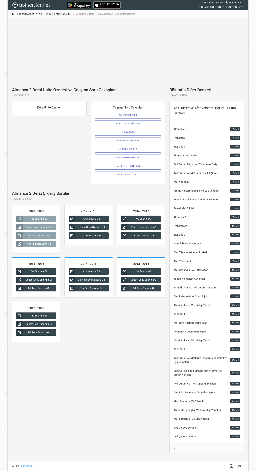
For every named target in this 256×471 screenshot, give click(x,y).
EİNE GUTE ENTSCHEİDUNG (128, 166)
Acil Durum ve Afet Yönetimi (55, 13)
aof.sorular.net (23, 13)
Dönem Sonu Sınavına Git (34, 227)
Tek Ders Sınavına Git (33, 288)
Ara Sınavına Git (31, 219)
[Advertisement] (128, 49)
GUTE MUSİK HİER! (128, 115)
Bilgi (235, 466)
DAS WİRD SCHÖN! (128, 149)
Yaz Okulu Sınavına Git (33, 244)
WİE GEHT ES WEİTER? (128, 140)
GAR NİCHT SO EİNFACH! (128, 123)
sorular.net (27, 465)
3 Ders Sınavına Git (32, 235)
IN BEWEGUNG (128, 132)
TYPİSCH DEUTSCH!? (128, 174)
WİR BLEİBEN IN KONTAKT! (128, 157)
